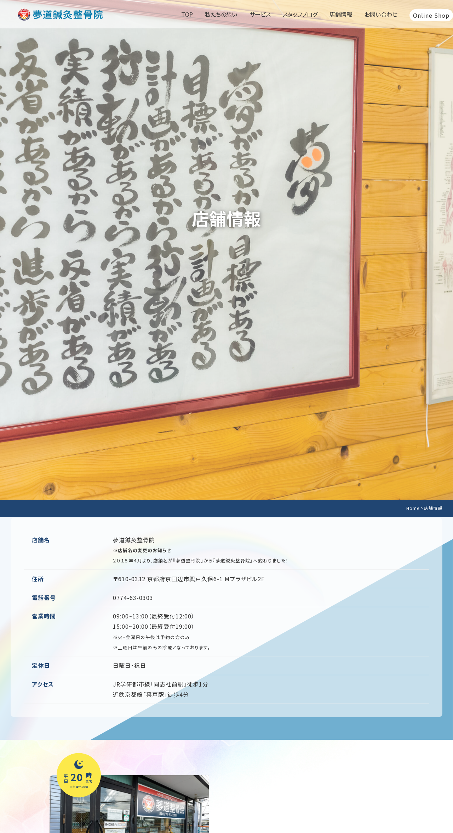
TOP (187, 14)
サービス (260, 14)
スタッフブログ (300, 14)
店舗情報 (340, 14)
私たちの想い (221, 14)
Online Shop (431, 15)
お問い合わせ (381, 14)
